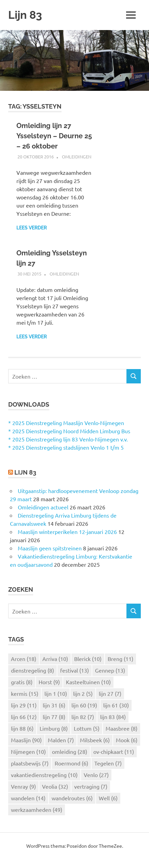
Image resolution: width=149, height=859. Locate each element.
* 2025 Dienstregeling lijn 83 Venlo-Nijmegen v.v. (68, 439)
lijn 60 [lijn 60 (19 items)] (84, 705)
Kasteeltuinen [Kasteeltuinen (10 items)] (88, 681)
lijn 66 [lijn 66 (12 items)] (24, 716)
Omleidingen (76, 156)
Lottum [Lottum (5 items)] (86, 728)
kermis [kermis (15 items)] (24, 693)
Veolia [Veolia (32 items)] (55, 786)
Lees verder (31, 227)
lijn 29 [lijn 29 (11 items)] (24, 705)
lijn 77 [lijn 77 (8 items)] (54, 716)
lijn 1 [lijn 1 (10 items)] (55, 693)
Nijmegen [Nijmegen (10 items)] (28, 751)
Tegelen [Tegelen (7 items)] (108, 763)
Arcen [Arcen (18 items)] (23, 658)
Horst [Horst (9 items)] (49, 681)
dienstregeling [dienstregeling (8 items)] (32, 670)
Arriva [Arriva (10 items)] (55, 658)
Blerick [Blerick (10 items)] (87, 658)
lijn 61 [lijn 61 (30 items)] (116, 705)
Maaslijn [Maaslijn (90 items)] (26, 739)
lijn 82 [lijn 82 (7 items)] (82, 716)
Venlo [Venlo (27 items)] (96, 774)
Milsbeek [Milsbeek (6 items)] (95, 739)
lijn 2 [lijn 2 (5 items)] (83, 693)
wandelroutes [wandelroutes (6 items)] (72, 797)
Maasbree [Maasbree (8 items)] (121, 728)
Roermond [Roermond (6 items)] (71, 763)
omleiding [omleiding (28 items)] (69, 751)
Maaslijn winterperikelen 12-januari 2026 (67, 531)
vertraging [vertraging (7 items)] (90, 786)
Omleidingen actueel (43, 507)
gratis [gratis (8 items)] (21, 681)
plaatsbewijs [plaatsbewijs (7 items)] (30, 763)
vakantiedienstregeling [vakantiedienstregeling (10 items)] (44, 774)
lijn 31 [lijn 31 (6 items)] (54, 705)
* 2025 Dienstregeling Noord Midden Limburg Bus (69, 430)
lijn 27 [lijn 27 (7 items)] (110, 693)
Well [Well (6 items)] (108, 797)
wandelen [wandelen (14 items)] (28, 797)
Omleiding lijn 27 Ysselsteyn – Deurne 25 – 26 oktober (54, 136)
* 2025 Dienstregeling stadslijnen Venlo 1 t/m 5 (66, 447)
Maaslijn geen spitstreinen (50, 548)
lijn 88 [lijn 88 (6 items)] (22, 728)
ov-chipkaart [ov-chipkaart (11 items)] (113, 751)
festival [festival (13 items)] (74, 670)
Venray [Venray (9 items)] (23, 786)
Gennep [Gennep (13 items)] (110, 670)
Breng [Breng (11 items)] (120, 658)
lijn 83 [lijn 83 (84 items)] (113, 716)
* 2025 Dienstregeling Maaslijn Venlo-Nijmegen (66, 422)
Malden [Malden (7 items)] (61, 739)
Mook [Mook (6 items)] (126, 739)
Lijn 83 (25, 15)
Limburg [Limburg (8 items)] (54, 728)
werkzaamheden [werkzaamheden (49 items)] (36, 809)
